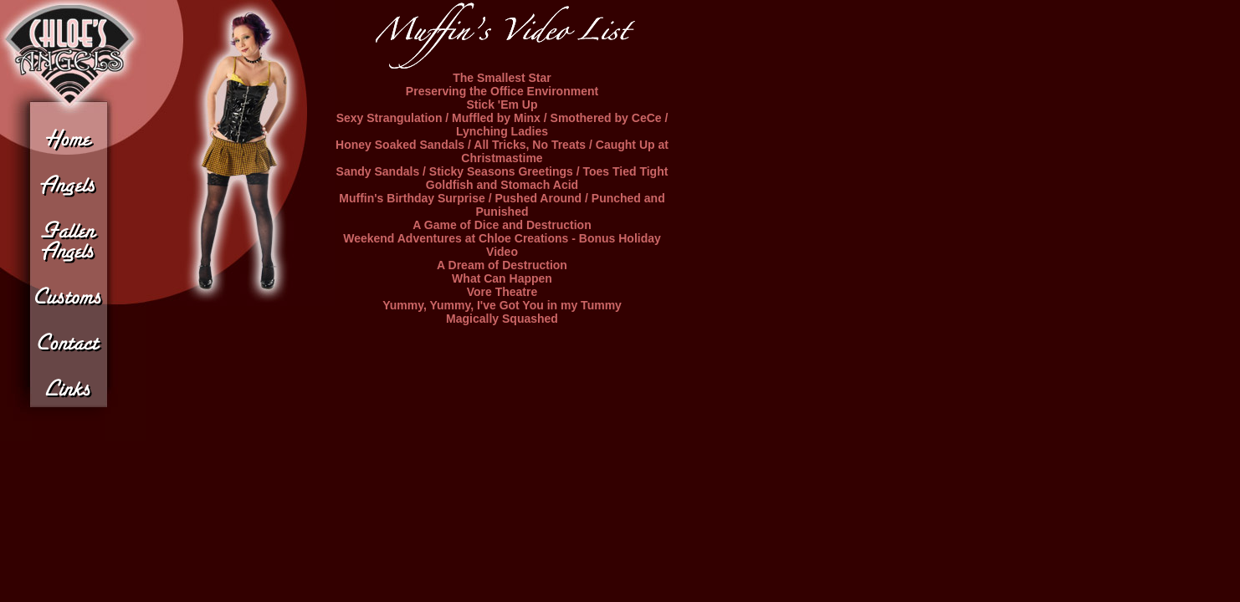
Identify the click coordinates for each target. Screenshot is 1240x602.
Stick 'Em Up (501, 104)
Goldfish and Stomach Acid (502, 184)
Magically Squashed (502, 318)
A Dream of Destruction (502, 265)
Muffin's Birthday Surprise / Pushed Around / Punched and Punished (501, 204)
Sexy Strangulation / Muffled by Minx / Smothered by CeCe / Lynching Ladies (502, 124)
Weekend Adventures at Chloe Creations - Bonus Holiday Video (502, 245)
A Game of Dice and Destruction (501, 225)
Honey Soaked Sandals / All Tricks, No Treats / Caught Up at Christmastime (502, 151)
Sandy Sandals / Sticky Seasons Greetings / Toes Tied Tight (502, 171)
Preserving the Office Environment (502, 91)
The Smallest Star (502, 77)
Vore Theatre (502, 291)
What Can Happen (502, 278)
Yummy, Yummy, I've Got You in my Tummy (502, 305)
